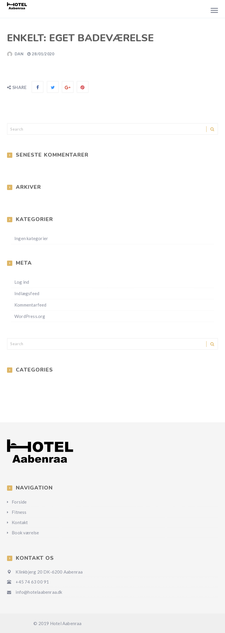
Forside (19, 501)
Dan (19, 54)
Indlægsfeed (26, 293)
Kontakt (20, 522)
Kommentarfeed (30, 304)
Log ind (21, 282)
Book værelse (25, 532)
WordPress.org (29, 316)
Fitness (19, 512)
